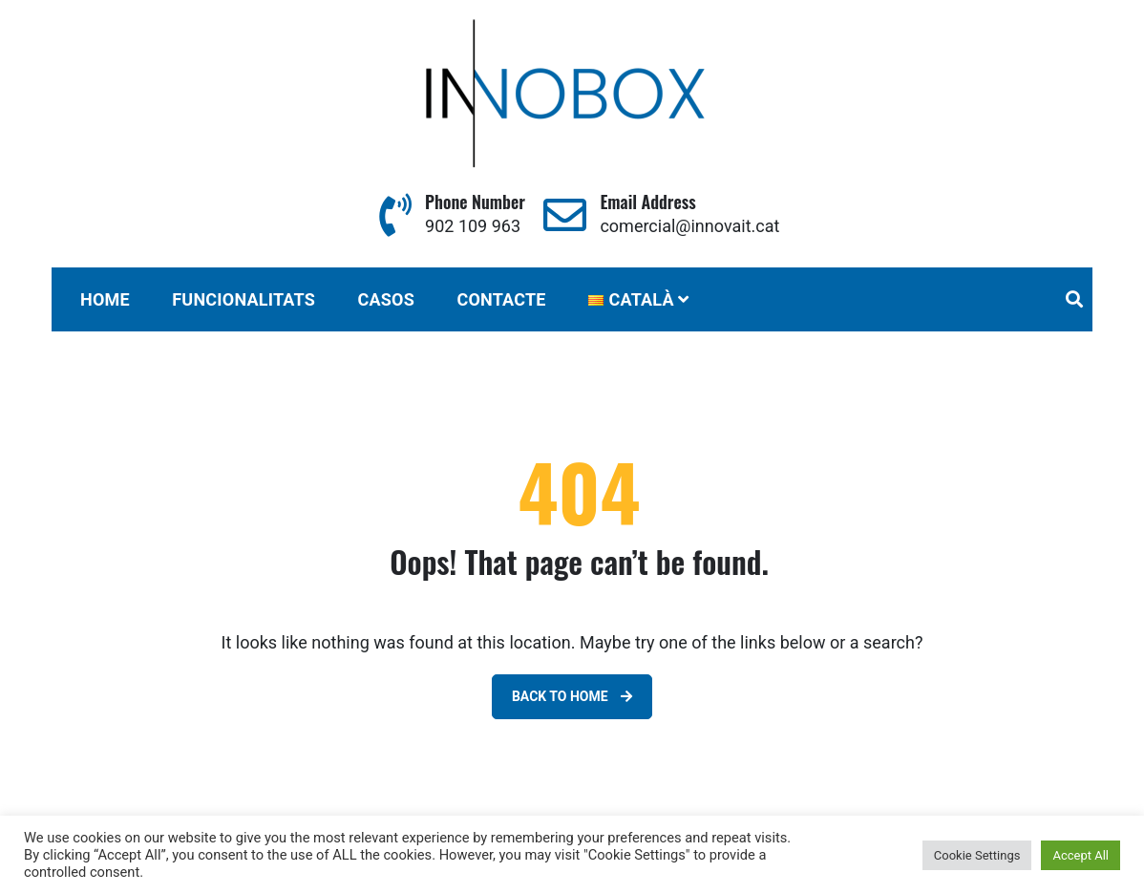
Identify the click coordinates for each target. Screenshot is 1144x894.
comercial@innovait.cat (689, 226)
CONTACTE (500, 299)
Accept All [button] (1080, 855)
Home (105, 299)
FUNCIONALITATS (243, 299)
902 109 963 (472, 226)
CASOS (385, 299)
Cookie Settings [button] (977, 855)
